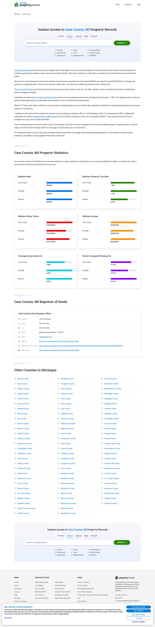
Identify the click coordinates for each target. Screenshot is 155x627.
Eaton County (22, 484)
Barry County (22, 414)
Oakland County (110, 404)
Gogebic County (23, 504)
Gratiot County (23, 514)
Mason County (66, 494)
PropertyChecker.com (27, 4)
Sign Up (17, 592)
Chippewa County (24, 454)
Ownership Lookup (41, 582)
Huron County (66, 389)
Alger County (22, 384)
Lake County (66, 444)
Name (86, 36)
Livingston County (68, 464)
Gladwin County (23, 499)
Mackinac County (67, 474)
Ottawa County (110, 439)
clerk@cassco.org (45, 337)
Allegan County (23, 389)
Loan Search (39, 595)
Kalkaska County (67, 429)
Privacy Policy (82, 585)
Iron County (65, 409)
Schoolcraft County (112, 464)
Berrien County (23, 429)
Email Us (120, 598)
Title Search (59, 582)
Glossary (17, 598)
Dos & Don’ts (81, 601)
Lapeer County (66, 449)
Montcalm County (111, 384)
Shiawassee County (112, 469)
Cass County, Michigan (23, 70)
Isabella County (67, 414)
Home (117, 4)
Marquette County (68, 489)
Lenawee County (67, 459)
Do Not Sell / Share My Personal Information (92, 595)
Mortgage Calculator (62, 595)
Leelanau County (67, 454)
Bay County (21, 419)
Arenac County (23, 404)
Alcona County (23, 379)
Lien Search (39, 585)
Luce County (66, 469)
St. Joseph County (111, 479)
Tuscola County (110, 484)
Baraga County (23, 409)
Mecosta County (67, 499)
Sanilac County (110, 459)
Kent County (66, 434)
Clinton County (23, 464)
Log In (16, 585)
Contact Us (128, 4)
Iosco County (66, 404)
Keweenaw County (68, 439)
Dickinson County (24, 479)
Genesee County (24, 494)
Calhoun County (23, 439)
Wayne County (110, 499)
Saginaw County (110, 454)
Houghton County (68, 384)
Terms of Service (83, 582)
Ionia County (66, 399)
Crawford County (24, 469)
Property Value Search (62, 592)
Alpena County (23, 394)
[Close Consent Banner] (138, 618)
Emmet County (23, 489)
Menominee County (68, 504)
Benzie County (23, 424)
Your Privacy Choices (84, 592)
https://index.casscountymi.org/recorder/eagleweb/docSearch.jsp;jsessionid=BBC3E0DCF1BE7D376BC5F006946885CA (81, 346)
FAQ (78, 598)
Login (139, 4)
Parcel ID (94, 36)
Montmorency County (112, 389)
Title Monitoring (60, 585)
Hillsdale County (67, 379)
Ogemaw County (110, 414)
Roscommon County (112, 449)
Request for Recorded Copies (45, 116)
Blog (15, 595)
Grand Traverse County (26, 509)
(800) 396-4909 (122, 595)
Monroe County (110, 379)
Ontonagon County (111, 419)
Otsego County (110, 434)
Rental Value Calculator (63, 598)
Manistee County (67, 484)
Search (120, 43)
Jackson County (67, 419)
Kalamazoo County (68, 424)
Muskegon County (111, 394)
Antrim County (23, 399)
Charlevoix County (24, 444)
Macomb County (67, 479)
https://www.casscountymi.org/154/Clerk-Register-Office (59, 341)
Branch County (23, 434)
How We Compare (20, 601)
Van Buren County (111, 489)
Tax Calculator (59, 589)
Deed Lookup (39, 589)
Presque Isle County (112, 444)
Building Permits (40, 592)
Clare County (22, 459)
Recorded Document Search (45, 97)
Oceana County (110, 409)
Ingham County (67, 394)
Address (70, 36)
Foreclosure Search (41, 598)
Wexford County (110, 504)
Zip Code (78, 36)
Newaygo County (111, 399)
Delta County (22, 474)
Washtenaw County (112, 494)
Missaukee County (68, 514)
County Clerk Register (26, 89)
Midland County (67, 509)
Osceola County (110, 424)
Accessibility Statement (85, 589)
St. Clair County (110, 474)
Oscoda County (110, 429)
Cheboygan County (24, 449)
